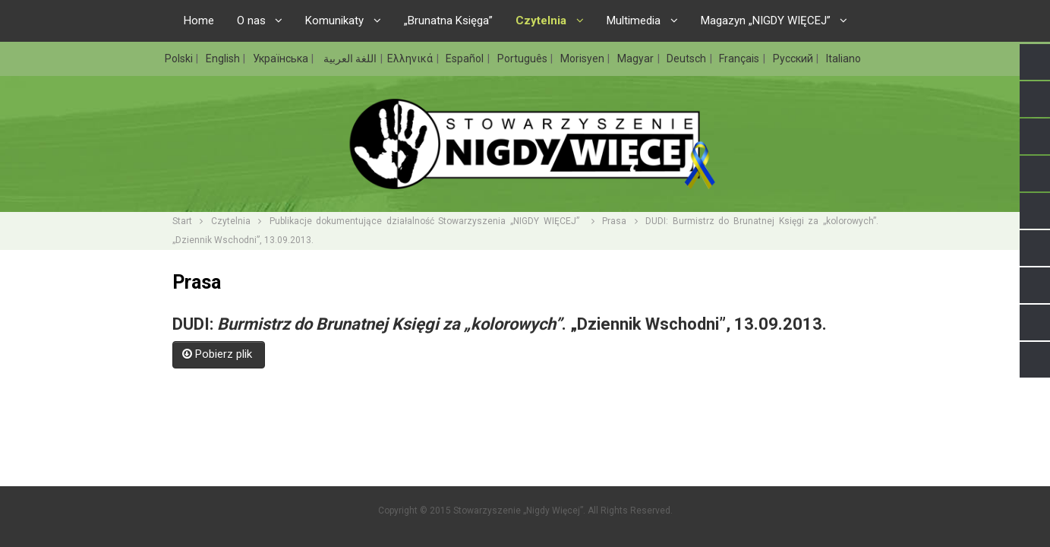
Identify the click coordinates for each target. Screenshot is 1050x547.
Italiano (843, 58)
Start (182, 221)
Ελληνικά (411, 58)
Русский (794, 58)
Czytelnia (231, 221)
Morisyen (583, 58)
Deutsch (687, 58)
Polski (180, 58)
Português (523, 58)
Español (466, 58)
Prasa (614, 221)
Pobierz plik (218, 354)
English (224, 58)
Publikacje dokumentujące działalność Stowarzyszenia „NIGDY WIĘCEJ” (426, 221)
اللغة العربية (349, 58)
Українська (282, 58)
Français (740, 58)
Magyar (636, 58)
